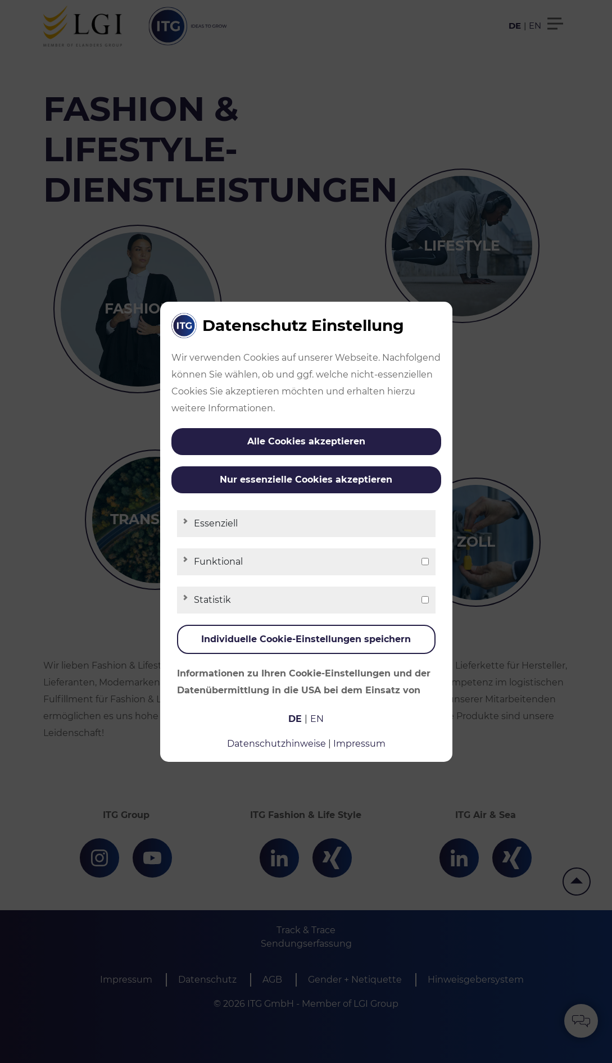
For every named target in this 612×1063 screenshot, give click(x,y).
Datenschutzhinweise (276, 743)
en (317, 719)
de (295, 719)
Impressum (359, 743)
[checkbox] (425, 561)
